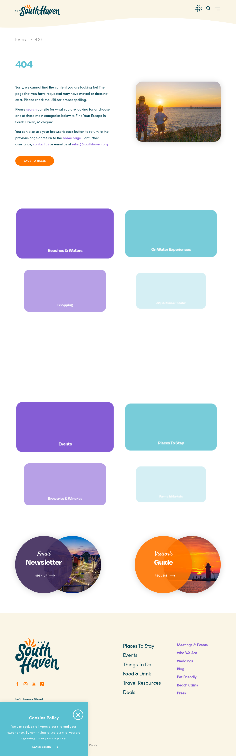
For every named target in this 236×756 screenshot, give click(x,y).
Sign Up (45, 575)
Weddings (185, 660)
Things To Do (137, 664)
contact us (41, 144)
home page (72, 137)
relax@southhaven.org (90, 144)
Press (181, 692)
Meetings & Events (192, 644)
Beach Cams (187, 684)
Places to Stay (138, 645)
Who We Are (187, 652)
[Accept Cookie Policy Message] (78, 715)
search (31, 109)
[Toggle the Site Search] (208, 7)
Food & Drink (137, 673)
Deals (129, 691)
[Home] (37, 10)
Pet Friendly (186, 676)
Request (165, 575)
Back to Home (34, 161)
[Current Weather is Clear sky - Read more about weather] (198, 8)
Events (130, 654)
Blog (180, 668)
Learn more (44, 746)
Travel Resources (142, 682)
